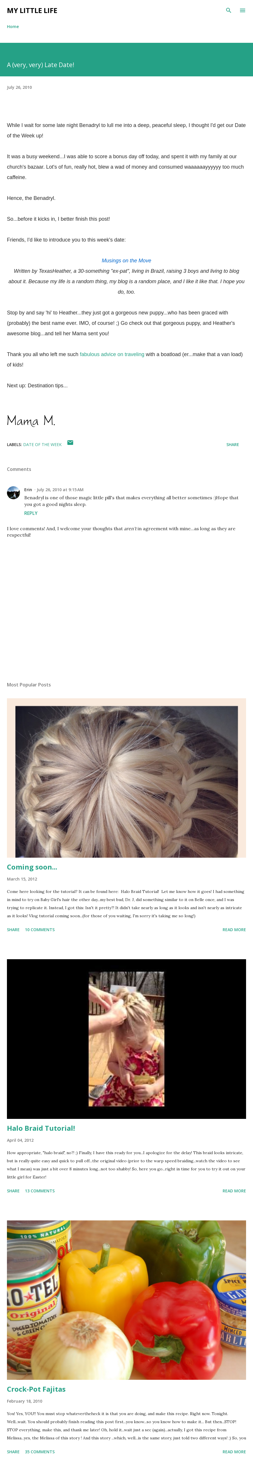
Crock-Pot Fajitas (36, 1389)
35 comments (40, 1451)
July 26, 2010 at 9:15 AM (60, 489)
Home (13, 26)
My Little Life (32, 10)
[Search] (228, 10)
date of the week (42, 444)
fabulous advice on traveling (112, 354)
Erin (28, 489)
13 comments (40, 1191)
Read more (234, 929)
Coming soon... (32, 867)
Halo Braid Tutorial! (41, 1128)
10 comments (40, 929)
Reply (31, 513)
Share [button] (232, 444)
